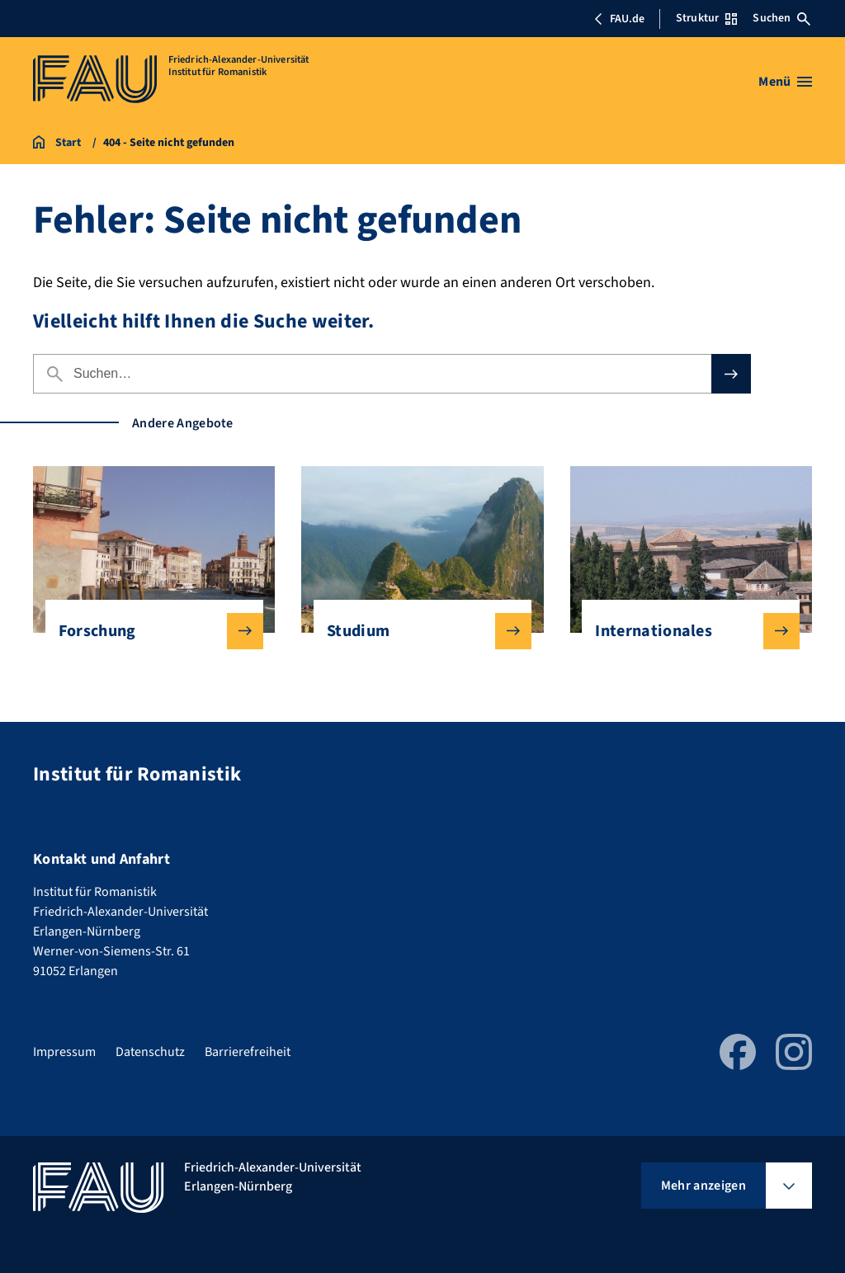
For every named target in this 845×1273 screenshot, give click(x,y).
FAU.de (618, 19)
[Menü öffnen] (785, 82)
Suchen (781, 18)
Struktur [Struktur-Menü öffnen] (706, 18)
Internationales (684, 631)
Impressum (64, 1052)
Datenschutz (150, 1052)
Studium (416, 631)
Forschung (148, 631)
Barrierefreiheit (247, 1052)
